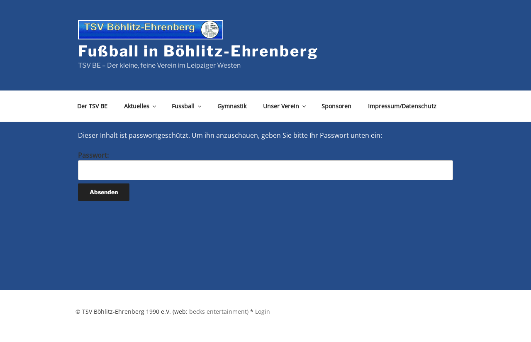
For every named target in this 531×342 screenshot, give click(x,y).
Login (262, 311)
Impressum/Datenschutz (402, 106)
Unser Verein (285, 106)
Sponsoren (336, 106)
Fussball (187, 106)
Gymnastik (231, 106)
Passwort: (265, 165)
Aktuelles (140, 106)
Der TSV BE (92, 106)
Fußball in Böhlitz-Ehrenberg (198, 51)
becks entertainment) (218, 311)
